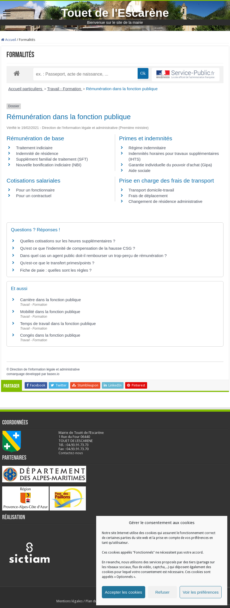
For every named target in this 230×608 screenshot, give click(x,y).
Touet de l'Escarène (115, 12)
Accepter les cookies (123, 592)
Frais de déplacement (148, 195)
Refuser (162, 592)
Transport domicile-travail (151, 190)
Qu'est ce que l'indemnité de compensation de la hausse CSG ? (77, 248)
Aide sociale (140, 170)
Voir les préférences (201, 592)
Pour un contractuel (33, 195)
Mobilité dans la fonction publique (50, 311)
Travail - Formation (64, 88)
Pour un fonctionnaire (35, 190)
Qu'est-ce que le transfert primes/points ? (57, 263)
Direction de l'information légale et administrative (45, 369)
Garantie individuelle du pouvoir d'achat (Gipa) (170, 164)
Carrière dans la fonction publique (50, 299)
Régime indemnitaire (147, 147)
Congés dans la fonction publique (50, 335)
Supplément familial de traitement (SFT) (52, 159)
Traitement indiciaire (34, 147)
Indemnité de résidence (37, 153)
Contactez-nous (71, 453)
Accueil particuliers (25, 88)
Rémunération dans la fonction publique (121, 88)
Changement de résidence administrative (166, 201)
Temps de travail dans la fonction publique (58, 323)
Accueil (8, 40)
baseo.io (53, 374)
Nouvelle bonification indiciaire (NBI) (48, 164)
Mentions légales (69, 601)
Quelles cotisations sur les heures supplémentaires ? (67, 241)
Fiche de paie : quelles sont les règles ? (56, 270)
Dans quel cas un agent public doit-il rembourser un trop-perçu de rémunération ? (93, 255)
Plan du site (94, 601)
